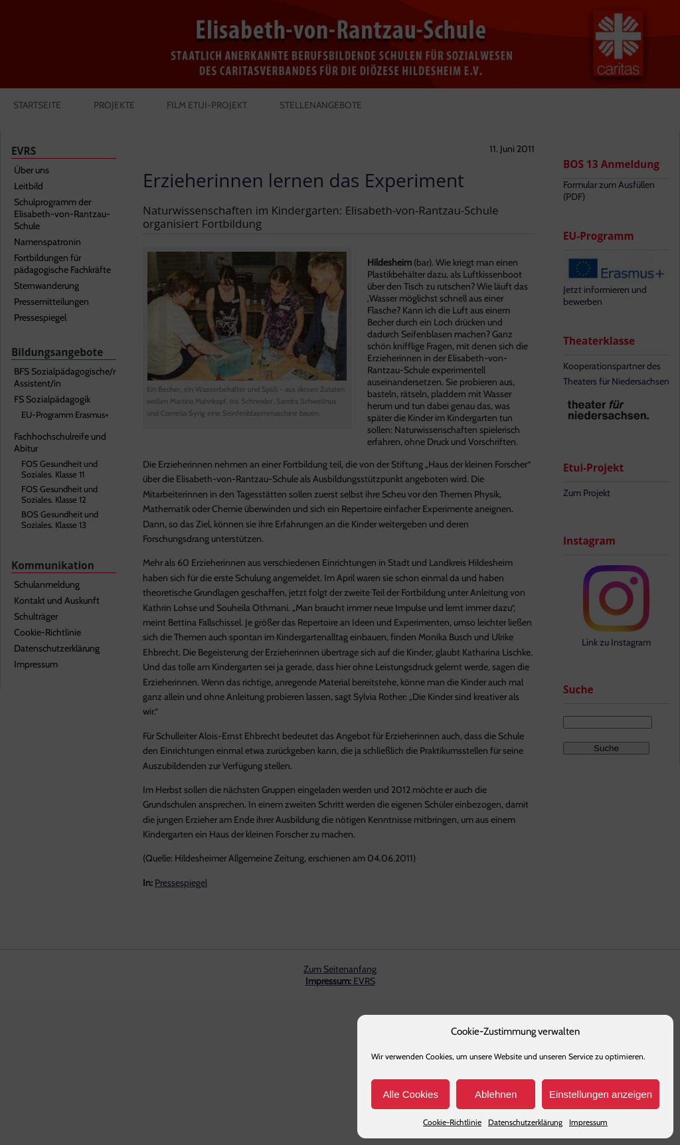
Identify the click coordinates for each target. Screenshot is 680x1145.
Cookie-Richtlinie (452, 1122)
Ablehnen (496, 1094)
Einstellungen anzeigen (600, 1094)
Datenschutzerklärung (525, 1122)
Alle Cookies (410, 1094)
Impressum (588, 1122)
